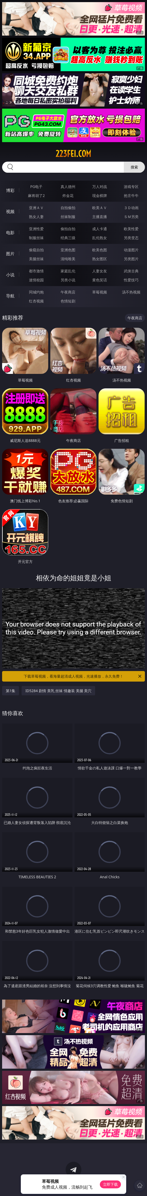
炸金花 (68, 195)
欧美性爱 (131, 228)
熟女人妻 (36, 216)
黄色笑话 (99, 279)
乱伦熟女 (99, 237)
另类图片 (131, 258)
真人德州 (68, 186)
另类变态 (131, 237)
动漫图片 (131, 249)
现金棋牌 (99, 195)
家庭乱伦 (68, 270)
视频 (10, 211)
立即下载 (110, 1184)
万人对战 (99, 186)
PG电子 (36, 186)
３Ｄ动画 (131, 207)
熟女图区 (99, 258)
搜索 (134, 167)
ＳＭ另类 (131, 216)
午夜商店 (68, 292)
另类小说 (68, 279)
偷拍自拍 (68, 228)
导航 (10, 296)
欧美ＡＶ (99, 207)
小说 (10, 275)
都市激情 (36, 270)
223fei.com (73, 153)
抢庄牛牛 (131, 195)
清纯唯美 (68, 258)
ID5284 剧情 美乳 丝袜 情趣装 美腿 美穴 (58, 690)
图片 (10, 254)
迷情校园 (36, 279)
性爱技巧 (131, 279)
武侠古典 (131, 270)
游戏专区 (131, 186)
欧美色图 (99, 249)
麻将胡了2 (36, 195)
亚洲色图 (68, 249)
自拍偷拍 (68, 207)
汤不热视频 (131, 292)
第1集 (10, 690)
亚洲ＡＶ (36, 207)
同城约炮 (36, 292)
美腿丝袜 (36, 258)
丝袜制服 (68, 216)
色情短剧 (68, 300)
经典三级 (68, 237)
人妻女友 (99, 270)
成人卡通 (99, 228)
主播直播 (99, 216)
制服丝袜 (36, 237)
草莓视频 (99, 292)
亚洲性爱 (36, 228)
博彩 (10, 190)
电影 (10, 232)
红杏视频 (36, 300)
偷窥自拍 (36, 249)
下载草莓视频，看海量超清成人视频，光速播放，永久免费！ (83, 676)
